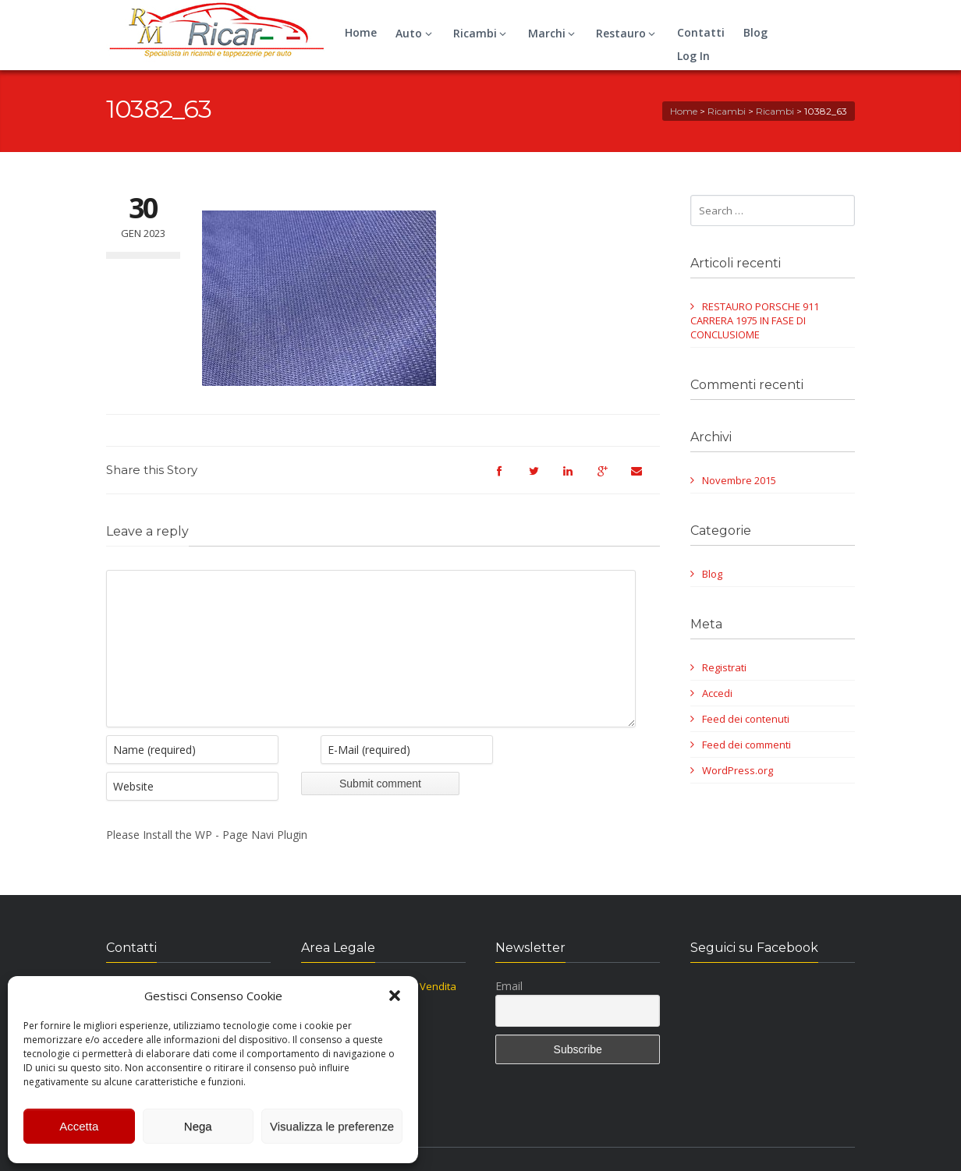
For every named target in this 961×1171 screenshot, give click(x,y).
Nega (198, 1126)
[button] (394, 995)
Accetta (78, 1126)
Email (509, 1009)
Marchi (554, 33)
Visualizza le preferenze (332, 1126)
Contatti (701, 32)
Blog (755, 32)
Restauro (628, 33)
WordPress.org (737, 770)
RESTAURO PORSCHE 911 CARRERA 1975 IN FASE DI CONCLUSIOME (754, 320)
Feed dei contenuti (745, 719)
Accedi (717, 693)
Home (361, 32)
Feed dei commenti (746, 745)
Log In (693, 55)
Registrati (724, 667)
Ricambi (482, 33)
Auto (415, 33)
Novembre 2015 (739, 480)
